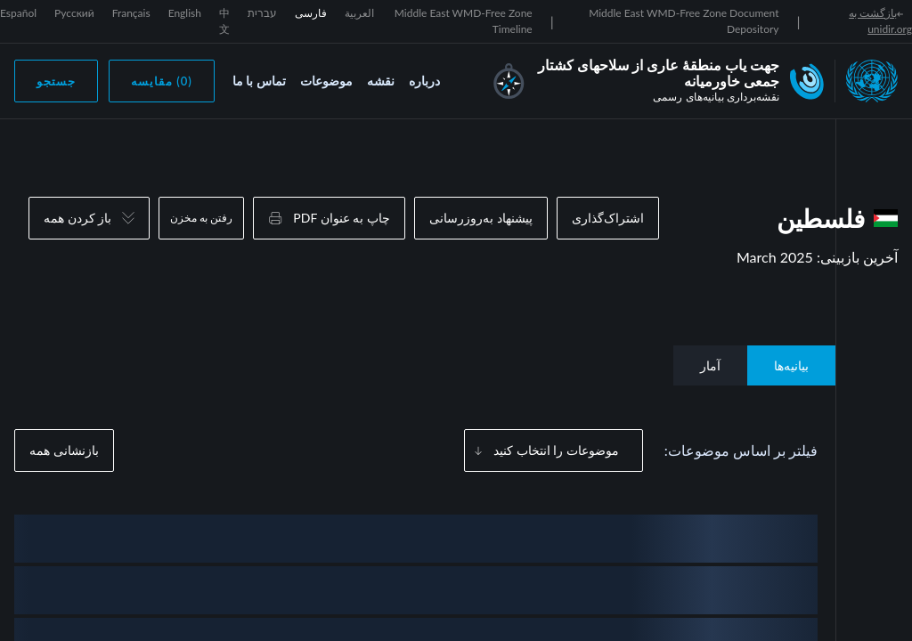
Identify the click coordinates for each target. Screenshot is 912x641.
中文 (224, 21)
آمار (710, 365)
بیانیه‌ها (791, 365)
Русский (74, 13)
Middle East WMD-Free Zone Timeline (464, 21)
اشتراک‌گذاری (608, 217)
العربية (359, 13)
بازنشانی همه (64, 450)
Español (18, 13)
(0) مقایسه (161, 81)
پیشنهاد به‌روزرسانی (481, 217)
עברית (262, 13)
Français (131, 13)
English (184, 13)
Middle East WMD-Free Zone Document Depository (683, 21)
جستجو (56, 81)
